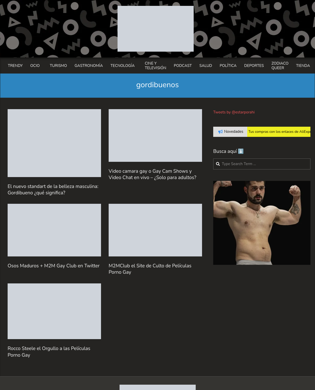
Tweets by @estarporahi (234, 112)
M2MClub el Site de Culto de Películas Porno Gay (150, 269)
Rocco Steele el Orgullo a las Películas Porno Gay (49, 351)
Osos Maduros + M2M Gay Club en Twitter (54, 266)
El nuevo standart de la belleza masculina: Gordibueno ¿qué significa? (53, 189)
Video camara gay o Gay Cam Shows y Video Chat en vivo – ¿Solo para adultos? (152, 174)
